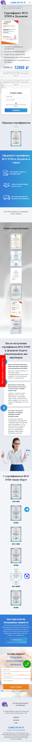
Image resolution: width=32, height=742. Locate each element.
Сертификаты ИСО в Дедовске (14, 6)
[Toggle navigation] (29, 2)
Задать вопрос (16, 687)
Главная (3, 6)
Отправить (16, 110)
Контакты (16, 720)
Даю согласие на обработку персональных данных (16, 105)
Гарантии (16, 717)
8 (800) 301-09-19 (16, 727)
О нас (16, 722)
